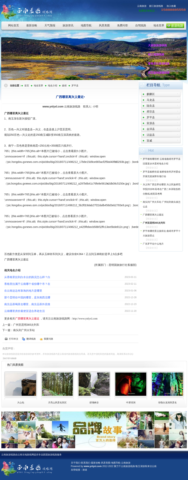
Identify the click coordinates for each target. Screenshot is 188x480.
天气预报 (49, 25)
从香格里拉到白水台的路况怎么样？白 (27, 277)
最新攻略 (31, 25)
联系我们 (85, 462)
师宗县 (151, 111)
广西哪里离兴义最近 (153, 214)
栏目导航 (153, 85)
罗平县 (74, 85)
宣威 (149, 140)
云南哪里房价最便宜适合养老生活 (24, 311)
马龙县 (151, 99)
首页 (26, 85)
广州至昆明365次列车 (26, 324)
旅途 (85, 469)
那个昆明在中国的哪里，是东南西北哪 (27, 297)
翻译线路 (31, 338)
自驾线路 (140, 25)
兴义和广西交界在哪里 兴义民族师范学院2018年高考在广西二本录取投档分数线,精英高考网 (161, 189)
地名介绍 (52, 85)
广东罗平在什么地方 (153, 243)
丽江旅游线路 (156, 6)
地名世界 (158, 25)
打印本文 (13, 338)
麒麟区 (151, 94)
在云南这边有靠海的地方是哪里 (23, 290)
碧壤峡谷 (94, 402)
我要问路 (48, 338)
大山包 (20, 402)
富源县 (151, 123)
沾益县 (151, 134)
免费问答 (122, 25)
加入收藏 (171, 6)
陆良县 (151, 105)
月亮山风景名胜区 (57, 402)
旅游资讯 (68, 25)
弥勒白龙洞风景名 (167, 402)
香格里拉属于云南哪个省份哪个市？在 (27, 283)
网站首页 (13, 25)
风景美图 (104, 25)
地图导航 (86, 25)
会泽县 (151, 129)
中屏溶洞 (130, 402)
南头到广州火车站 (24, 330)
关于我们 (75, 462)
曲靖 (64, 85)
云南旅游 (141, 6)
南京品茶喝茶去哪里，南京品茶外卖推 (27, 304)
